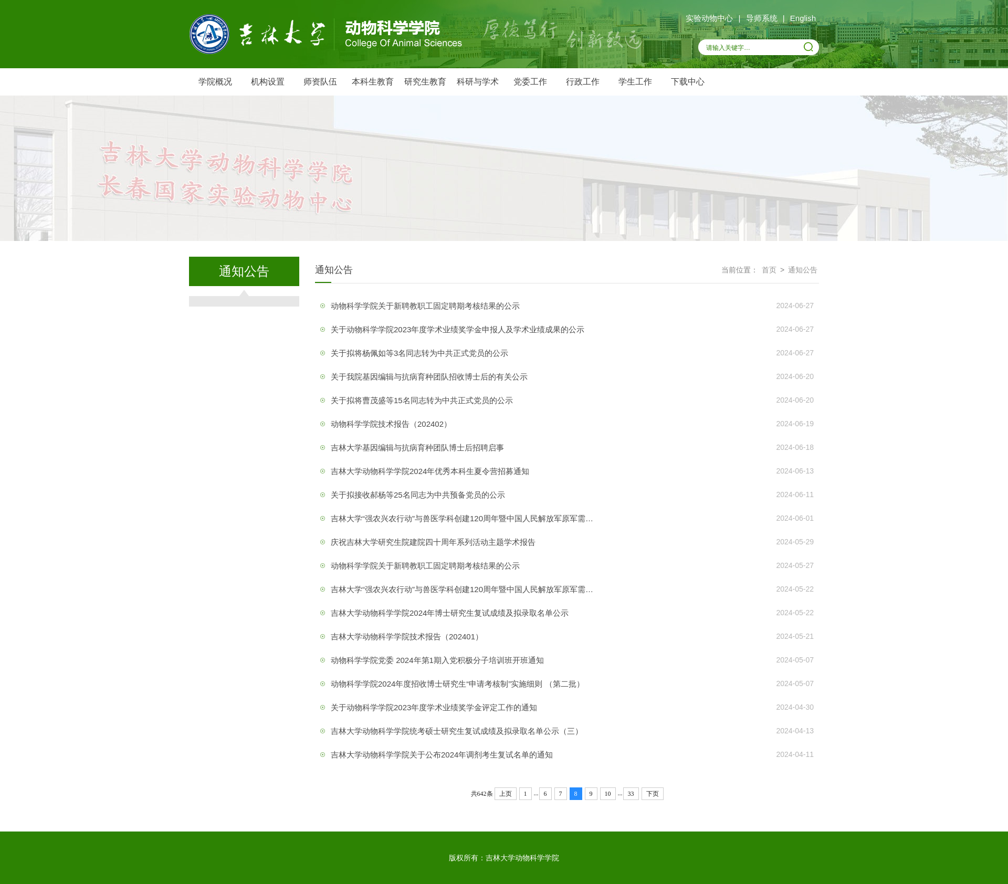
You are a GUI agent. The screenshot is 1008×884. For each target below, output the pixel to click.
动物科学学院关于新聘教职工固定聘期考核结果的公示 (425, 305)
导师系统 (762, 18)
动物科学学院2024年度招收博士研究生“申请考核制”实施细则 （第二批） (457, 683)
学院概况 (215, 81)
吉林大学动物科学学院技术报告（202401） (407, 636)
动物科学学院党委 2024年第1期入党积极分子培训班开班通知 (437, 660)
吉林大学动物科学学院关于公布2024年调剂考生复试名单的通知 (442, 754)
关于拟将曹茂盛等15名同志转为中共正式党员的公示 (422, 400)
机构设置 (268, 81)
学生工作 (635, 81)
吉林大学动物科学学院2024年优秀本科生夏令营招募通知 (430, 471)
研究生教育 (425, 81)
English (803, 18)
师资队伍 (320, 81)
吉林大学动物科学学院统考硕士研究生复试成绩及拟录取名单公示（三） (457, 731)
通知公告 (802, 270)
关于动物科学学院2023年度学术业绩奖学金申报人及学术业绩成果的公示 (457, 329)
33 (631, 793)
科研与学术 (478, 81)
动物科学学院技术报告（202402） (391, 423)
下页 (652, 793)
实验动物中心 (709, 18)
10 (608, 793)
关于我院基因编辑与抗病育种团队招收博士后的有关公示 (429, 376)
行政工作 (583, 81)
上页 (505, 793)
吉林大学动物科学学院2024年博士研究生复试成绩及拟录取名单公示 (450, 612)
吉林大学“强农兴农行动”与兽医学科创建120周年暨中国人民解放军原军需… (462, 518)
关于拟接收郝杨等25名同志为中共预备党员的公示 (418, 494)
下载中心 (688, 81)
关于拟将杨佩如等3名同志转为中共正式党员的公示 (419, 353)
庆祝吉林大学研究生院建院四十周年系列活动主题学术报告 (433, 542)
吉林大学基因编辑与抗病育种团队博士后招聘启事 (417, 447)
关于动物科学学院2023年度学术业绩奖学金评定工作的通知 (434, 707)
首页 (769, 270)
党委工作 (530, 81)
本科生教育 (373, 81)
